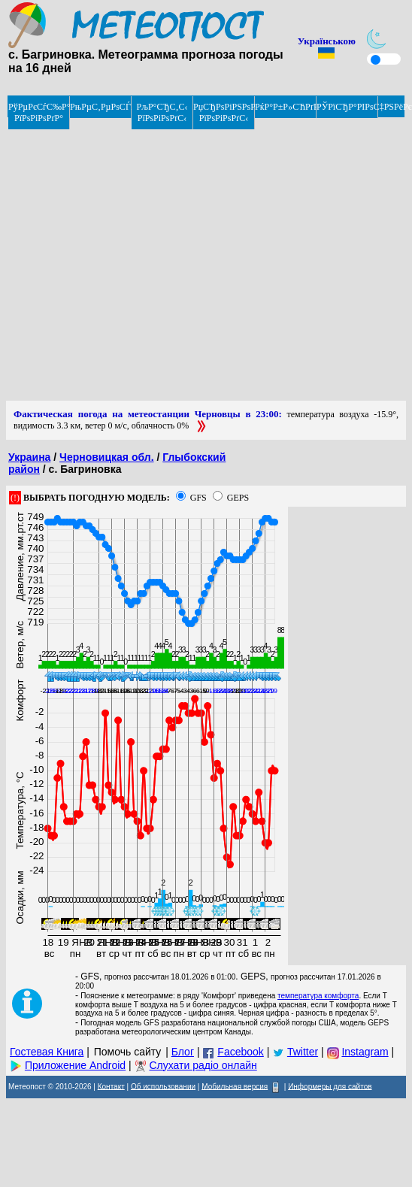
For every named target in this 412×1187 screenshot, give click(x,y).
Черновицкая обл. (106, 457)
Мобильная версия (234, 1086)
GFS (198, 497)
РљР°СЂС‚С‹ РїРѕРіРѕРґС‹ (162, 112)
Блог (182, 1052)
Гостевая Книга (46, 1052)
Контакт (111, 1086)
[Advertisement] (141, 260)
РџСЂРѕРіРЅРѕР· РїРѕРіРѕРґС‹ (224, 112)
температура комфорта (318, 996)
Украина (29, 457)
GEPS (238, 497)
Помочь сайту (128, 1052)
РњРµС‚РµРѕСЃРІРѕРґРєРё (101, 106)
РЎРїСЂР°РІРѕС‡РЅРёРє (347, 106)
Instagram (364, 1052)
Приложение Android (75, 1065)
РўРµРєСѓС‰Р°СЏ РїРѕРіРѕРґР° (39, 112)
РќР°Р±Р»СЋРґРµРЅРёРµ (286, 106)
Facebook (240, 1052)
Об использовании (163, 1086)
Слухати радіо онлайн (202, 1065)
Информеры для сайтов (329, 1086)
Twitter (302, 1052)
